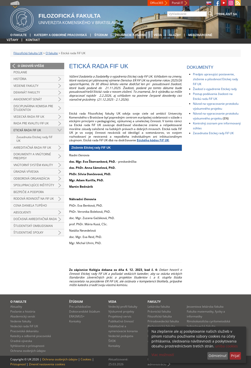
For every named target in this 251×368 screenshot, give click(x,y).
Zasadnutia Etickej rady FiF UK (34, 139)
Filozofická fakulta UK (27, 53)
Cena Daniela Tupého (30, 205)
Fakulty (154, 302)
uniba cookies (226, 346)
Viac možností (162, 354)
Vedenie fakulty (25, 86)
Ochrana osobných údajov (28, 351)
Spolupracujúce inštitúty (33, 185)
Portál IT (177, 3)
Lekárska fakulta (159, 306)
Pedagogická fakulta (161, 326)
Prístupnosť (18, 364)
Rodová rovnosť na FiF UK (33, 199)
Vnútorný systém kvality (33, 165)
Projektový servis (119, 316)
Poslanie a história (22, 311)
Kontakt (33, 40)
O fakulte (18, 35)
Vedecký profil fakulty (122, 306)
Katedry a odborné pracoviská (60, 35)
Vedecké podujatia (120, 336)
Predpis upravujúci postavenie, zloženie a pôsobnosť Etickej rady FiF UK (215, 79)
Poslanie (20, 72)
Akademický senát (27, 99)
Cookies (86, 359)
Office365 (156, 3)
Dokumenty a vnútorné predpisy (32, 156)
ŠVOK (112, 341)
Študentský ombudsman (33, 226)
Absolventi (22, 212)
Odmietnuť (217, 355)
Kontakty (75, 321)
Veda (158, 35)
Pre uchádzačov (80, 306)
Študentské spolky (28, 232)
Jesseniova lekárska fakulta (205, 306)
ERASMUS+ (77, 316)
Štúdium (101, 35)
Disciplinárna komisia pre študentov (33, 108)
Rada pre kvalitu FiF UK (31, 123)
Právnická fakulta (159, 311)
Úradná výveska (26, 172)
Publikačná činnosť (121, 321)
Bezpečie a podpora (28, 192)
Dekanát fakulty (26, 92)
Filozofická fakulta (160, 316)
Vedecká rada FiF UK (28, 117)
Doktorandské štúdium (84, 311)
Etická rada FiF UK (27, 130)
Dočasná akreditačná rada (35, 219)
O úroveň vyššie (31, 66)
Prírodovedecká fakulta (163, 321)
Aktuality (16, 306)
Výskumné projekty (121, 311)
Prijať (235, 355)
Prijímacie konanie (130, 35)
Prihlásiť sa (227, 14)
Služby (175, 35)
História (19, 79)
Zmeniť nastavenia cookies (47, 364)
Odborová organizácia (31, 178)
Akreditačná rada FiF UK (32, 147)
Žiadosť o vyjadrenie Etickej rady (215, 89)
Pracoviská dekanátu (24, 331)
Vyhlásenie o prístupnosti (27, 346)
